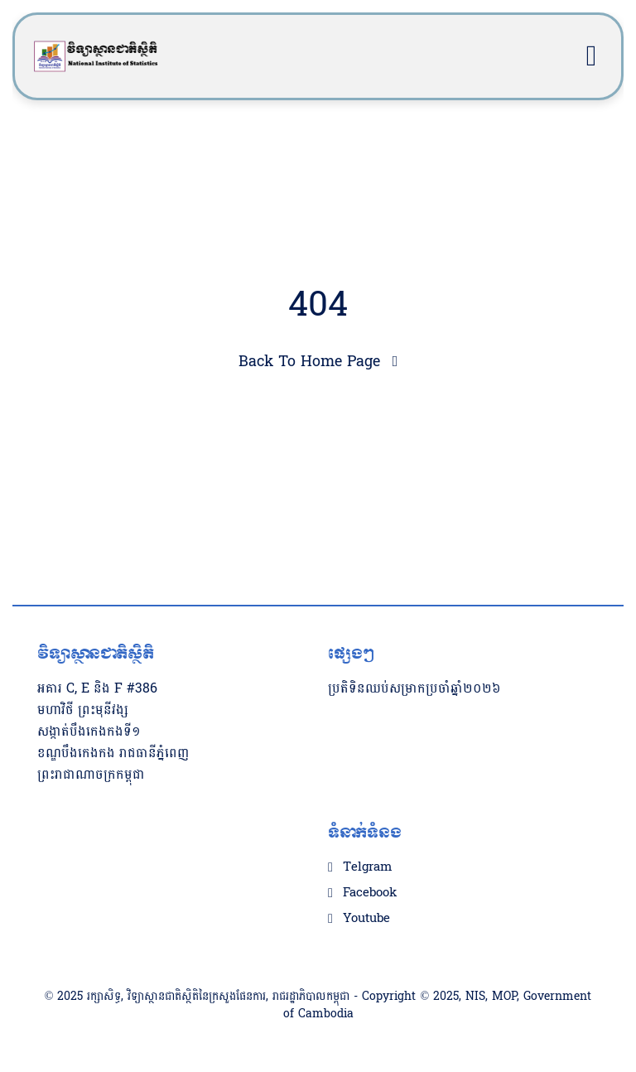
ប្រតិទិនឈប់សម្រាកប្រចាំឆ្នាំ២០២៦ (414, 688)
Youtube (366, 919)
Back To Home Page (309, 361)
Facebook (370, 893)
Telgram (367, 867)
